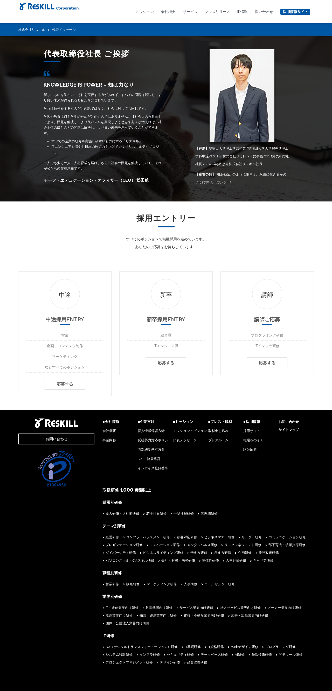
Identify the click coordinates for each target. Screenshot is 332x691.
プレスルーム (206, 441)
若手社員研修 (132, 514)
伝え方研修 (174, 553)
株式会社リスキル (31, 30)
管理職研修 (184, 514)
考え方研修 (198, 553)
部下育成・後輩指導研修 (262, 545)
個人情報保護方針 (130, 432)
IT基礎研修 (168, 639)
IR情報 (242, 12)
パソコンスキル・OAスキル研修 (285, 553)
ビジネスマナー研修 (194, 538)
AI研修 (181, 646)
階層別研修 (87, 503)
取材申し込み (206, 432)
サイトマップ (284, 431)
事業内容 (84, 441)
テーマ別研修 (89, 527)
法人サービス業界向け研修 (216, 608)
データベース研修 (155, 646)
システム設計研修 (291, 639)
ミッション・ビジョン (173, 432)
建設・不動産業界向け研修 (179, 615)
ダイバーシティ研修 (96, 553)
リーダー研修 (227, 538)
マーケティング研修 (137, 584)
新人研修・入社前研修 (98, 514)
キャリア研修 (183, 561)
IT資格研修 (191, 639)
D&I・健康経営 (128, 460)
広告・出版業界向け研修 (225, 615)
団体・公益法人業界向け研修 (272, 615)
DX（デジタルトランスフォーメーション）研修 (117, 639)
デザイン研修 (91, 654)
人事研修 (166, 584)
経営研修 (87, 538)
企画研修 (220, 553)
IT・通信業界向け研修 (97, 608)
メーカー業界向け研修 (260, 608)
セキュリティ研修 (121, 646)
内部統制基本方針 (130, 450)
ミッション (145, 12)
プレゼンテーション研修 (99, 545)
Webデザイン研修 (220, 639)
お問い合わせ (44, 440)
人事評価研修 (156, 561)
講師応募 (242, 450)
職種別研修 (87, 573)
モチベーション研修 (140, 545)
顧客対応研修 (162, 538)
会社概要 (168, 12)
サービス (190, 12)
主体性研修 (130, 561)
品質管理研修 (118, 654)
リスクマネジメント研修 (218, 545)
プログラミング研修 (256, 639)
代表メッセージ (168, 441)
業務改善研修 (244, 553)
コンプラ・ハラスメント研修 (123, 538)
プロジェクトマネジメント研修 (274, 646)
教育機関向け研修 (134, 608)
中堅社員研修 (159, 514)
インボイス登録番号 (132, 469)
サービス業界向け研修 (172, 608)
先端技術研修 (203, 646)
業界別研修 (87, 597)
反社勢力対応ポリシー (134, 441)
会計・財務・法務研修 (98, 561)
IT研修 (83, 628)
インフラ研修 (91, 646)
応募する (65, 385)
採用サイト (243, 432)
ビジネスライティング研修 (138, 553)
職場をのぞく (245, 441)
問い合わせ (264, 12)
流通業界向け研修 (94, 615)
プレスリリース (217, 12)
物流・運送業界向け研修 (133, 615)
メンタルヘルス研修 (177, 545)
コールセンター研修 (195, 584)
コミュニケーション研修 (262, 538)
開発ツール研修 (232, 646)
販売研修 (108, 584)
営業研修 (87, 584)
